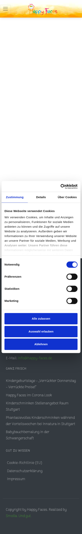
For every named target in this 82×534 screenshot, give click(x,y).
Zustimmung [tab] (15, 197)
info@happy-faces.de (35, 358)
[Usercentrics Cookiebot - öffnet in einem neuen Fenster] (61, 186)
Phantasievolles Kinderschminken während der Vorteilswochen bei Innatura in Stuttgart (40, 421)
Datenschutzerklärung (25, 471)
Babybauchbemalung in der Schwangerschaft (27, 435)
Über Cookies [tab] (67, 197)
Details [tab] (41, 197)
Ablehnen (41, 344)
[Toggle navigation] (5, 9)
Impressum (16, 479)
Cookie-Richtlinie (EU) (24, 463)
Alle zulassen (41, 318)
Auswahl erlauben (41, 331)
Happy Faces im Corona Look (29, 395)
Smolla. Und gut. (18, 516)
